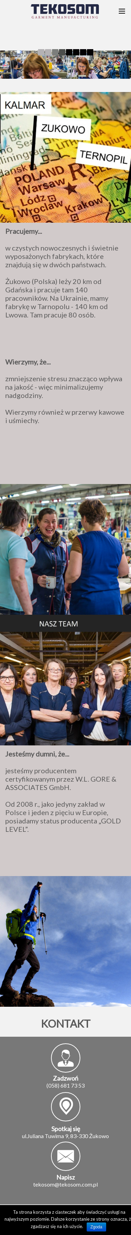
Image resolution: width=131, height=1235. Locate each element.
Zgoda (96, 1227)
